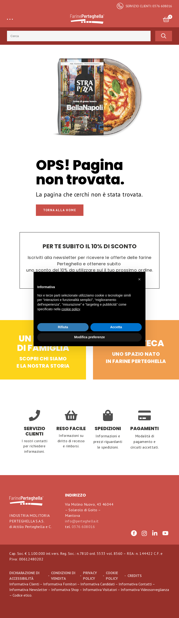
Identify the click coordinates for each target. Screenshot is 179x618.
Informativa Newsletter (28, 589)
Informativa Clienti (24, 584)
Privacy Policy (90, 575)
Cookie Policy (112, 575)
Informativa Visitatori (100, 589)
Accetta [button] (116, 327)
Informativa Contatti (135, 584)
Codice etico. (22, 595)
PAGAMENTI (144, 428)
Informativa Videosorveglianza (145, 589)
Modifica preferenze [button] (89, 337)
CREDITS (134, 575)
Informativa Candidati (97, 584)
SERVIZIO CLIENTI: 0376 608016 (149, 6)
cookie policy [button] (71, 309)
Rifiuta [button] (63, 327)
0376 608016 (83, 526)
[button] (139, 279)
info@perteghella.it (82, 521)
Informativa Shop (65, 589)
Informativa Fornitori (59, 584)
